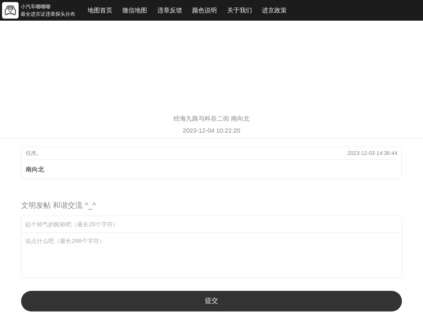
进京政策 (274, 10)
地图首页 (100, 10)
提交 (211, 300)
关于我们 (239, 10)
